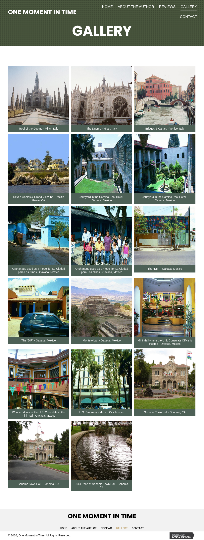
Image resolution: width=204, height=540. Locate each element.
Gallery (122, 528)
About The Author (84, 528)
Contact (138, 528)
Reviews (106, 528)
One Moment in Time (42, 11)
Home (63, 528)
